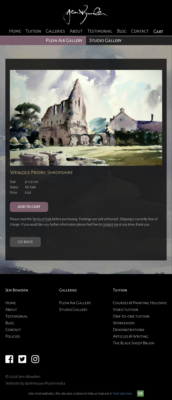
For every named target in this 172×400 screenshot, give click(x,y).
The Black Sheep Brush (134, 343)
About (76, 31)
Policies (12, 336)
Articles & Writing (130, 336)
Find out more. (123, 393)
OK (140, 393)
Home (15, 31)
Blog (122, 31)
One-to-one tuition (131, 316)
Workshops (124, 323)
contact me (110, 224)
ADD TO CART (29, 207)
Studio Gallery (105, 40)
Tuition (33, 31)
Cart (158, 31)
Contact (140, 31)
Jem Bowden (16, 290)
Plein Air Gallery (64, 40)
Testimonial (99, 31)
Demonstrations (128, 329)
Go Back (25, 242)
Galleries (55, 31)
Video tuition (125, 309)
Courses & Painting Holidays (140, 303)
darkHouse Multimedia (45, 383)
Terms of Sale (41, 219)
